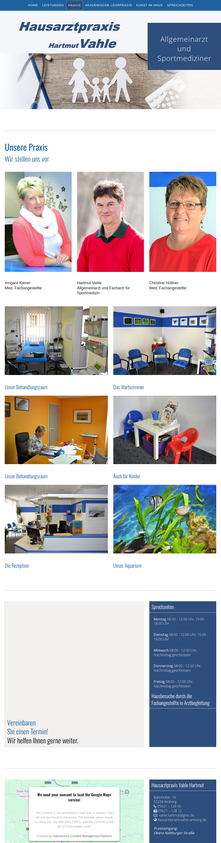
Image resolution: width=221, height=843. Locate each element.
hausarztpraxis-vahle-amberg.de (182, 819)
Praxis (74, 5)
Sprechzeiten (180, 5)
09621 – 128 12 (170, 810)
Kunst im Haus (149, 5)
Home (33, 5)
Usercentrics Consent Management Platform (82, 836)
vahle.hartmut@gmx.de (176, 815)
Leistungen (53, 5)
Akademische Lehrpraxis (108, 5)
